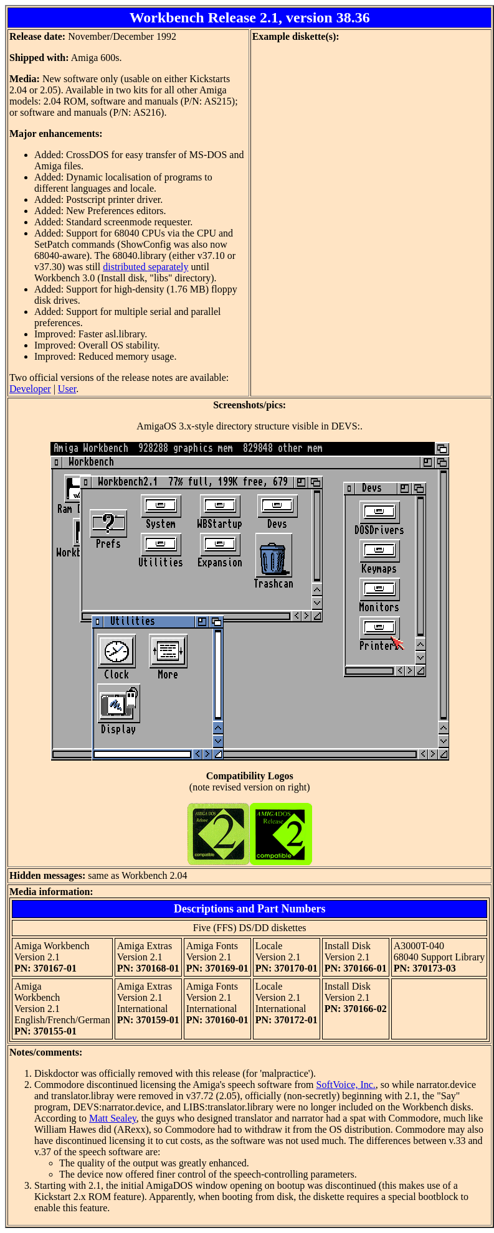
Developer (30, 388)
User (67, 388)
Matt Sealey (112, 1118)
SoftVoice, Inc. (346, 1084)
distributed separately (145, 266)
